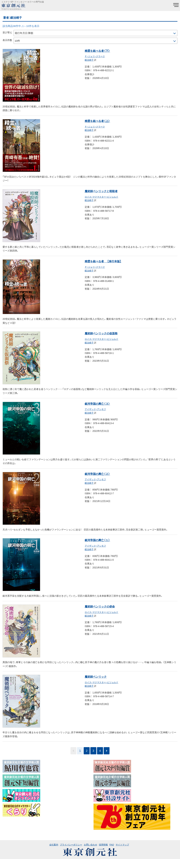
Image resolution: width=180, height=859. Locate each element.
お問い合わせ (90, 844)
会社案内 (53, 844)
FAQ (112, 844)
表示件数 (7, 40)
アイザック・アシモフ (95, 409)
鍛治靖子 (89, 59)
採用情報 (103, 844)
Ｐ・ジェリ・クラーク (95, 56)
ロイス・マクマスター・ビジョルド (101, 196)
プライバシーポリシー (71, 844)
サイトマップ (122, 844)
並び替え (7, 32)
